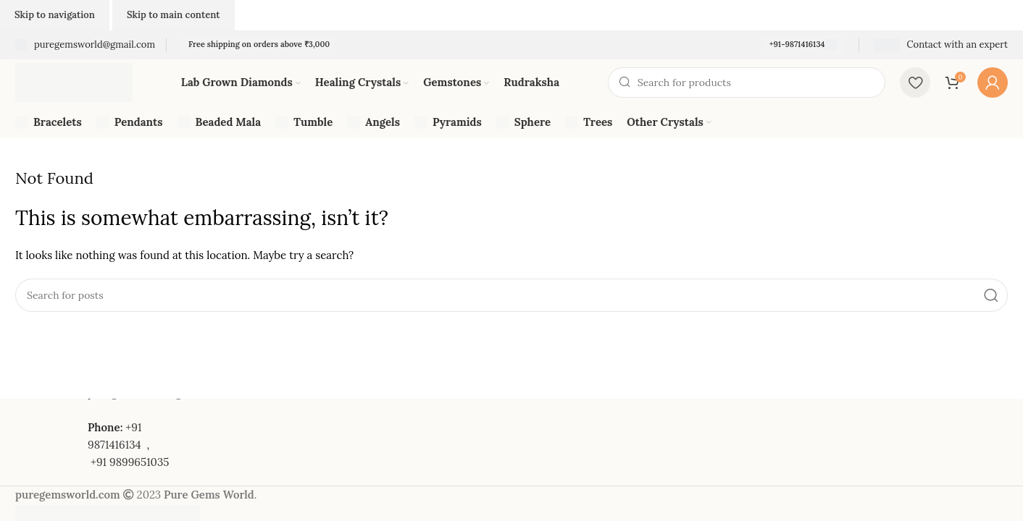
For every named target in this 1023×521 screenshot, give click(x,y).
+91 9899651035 (130, 462)
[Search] (746, 82)
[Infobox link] (85, 45)
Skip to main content (173, 15)
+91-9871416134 (803, 45)
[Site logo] (74, 81)
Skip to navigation (54, 15)
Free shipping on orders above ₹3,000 (259, 44)
